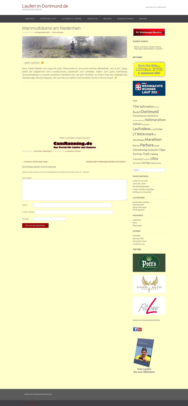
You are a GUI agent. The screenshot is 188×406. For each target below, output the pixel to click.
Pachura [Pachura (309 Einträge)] (147, 145)
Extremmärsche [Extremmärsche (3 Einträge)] (138, 120)
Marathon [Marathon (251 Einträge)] (153, 139)
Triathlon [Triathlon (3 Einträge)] (146, 159)
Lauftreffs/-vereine (71, 19)
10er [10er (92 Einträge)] (136, 106)
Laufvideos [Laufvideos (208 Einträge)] (142, 129)
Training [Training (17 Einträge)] (153, 154)
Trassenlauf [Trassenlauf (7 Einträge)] (138, 159)
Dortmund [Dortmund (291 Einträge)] (150, 111)
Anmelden (136, 235)
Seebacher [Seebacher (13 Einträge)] (153, 150)
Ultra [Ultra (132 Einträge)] (154, 158)
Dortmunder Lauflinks (141, 202)
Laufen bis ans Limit (140, 181)
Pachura (77, 151)
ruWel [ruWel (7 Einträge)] (156, 146)
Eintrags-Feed (138, 238)
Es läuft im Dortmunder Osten (35, 162)
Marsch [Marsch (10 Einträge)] (136, 145)
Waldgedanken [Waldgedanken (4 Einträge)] (155, 163)
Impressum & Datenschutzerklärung (146, 320)
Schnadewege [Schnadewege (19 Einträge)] (140, 149)
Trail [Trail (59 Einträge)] (146, 153)
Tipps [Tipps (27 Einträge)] (162, 149)
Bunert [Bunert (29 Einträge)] (137, 112)
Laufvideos (38, 151)
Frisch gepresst (138, 210)
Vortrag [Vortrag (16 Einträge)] (145, 163)
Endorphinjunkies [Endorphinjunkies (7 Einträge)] (140, 116)
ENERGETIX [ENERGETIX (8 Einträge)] (153, 116)
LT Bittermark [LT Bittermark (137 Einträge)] (143, 134)
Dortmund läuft (48, 19)
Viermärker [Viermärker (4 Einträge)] (137, 163)
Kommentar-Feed (139, 241)
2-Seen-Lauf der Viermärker (143, 189)
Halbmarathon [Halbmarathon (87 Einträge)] (155, 120)
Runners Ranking (125, 19)
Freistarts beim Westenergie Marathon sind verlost (106, 162)
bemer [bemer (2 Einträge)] (157, 107)
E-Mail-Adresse (28, 212)
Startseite (30, 19)
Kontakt (143, 19)
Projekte (107, 19)
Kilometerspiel (138, 205)
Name (25, 205)
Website (25, 219)
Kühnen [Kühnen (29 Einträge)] (137, 124)
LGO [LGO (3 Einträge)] (152, 129)
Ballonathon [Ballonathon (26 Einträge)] (147, 106)
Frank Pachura (57, 32)
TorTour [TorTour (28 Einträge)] (138, 154)
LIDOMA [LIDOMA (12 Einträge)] (158, 129)
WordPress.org (138, 244)
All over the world (139, 207)
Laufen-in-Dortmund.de (45, 6)
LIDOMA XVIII (92, 19)
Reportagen (47, 151)
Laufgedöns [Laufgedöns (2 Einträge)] (146, 124)
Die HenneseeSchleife (141, 186)
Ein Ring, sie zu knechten (142, 192)
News (135, 223)
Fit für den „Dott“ (139, 184)
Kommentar (27, 178)
